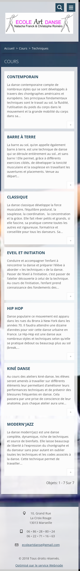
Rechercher (59, 7)
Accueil (9, 48)
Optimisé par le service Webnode (39, 565)
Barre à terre (21, 136)
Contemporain (22, 76)
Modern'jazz (20, 424)
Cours (23, 48)
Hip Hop (15, 308)
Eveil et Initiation (26, 252)
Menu (71, 7)
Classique (17, 197)
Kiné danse (18, 368)
